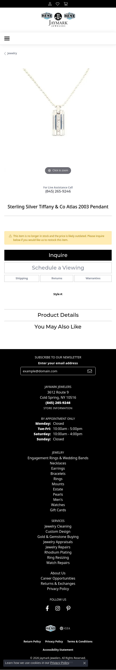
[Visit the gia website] (65, 628)
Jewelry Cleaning (58, 526)
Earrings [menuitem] (58, 468)
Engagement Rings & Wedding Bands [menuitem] (58, 458)
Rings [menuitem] (57, 478)
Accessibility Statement (58, 650)
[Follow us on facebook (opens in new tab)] (47, 608)
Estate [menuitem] (58, 489)
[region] (58, 122)
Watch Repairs (58, 562)
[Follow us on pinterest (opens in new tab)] (68, 608)
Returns (56, 278)
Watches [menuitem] (58, 504)
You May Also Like (58, 327)
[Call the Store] (58, 402)
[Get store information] (57, 408)
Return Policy (32, 641)
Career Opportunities (58, 578)
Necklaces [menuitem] (58, 463)
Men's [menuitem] (58, 499)
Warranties (93, 278)
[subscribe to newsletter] (89, 371)
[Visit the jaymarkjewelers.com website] (50, 628)
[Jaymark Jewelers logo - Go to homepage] (58, 20)
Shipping (22, 278)
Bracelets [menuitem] (58, 473)
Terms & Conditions (80, 641)
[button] (49, 4)
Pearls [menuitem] (58, 494)
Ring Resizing (58, 557)
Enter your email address (58, 363)
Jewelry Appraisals (58, 541)
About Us (58, 573)
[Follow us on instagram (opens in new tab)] (57, 608)
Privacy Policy (58, 588)
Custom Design (58, 531)
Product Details (58, 315)
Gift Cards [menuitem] (58, 510)
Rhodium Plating (58, 552)
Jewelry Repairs (58, 547)
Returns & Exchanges (58, 583)
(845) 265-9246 (58, 191)
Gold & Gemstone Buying (57, 536)
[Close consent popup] (84, 663)
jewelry (12, 53)
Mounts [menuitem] (58, 484)
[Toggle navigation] (7, 38)
